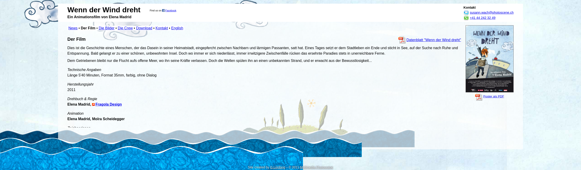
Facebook (170, 10)
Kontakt (161, 28)
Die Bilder (107, 28)
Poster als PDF (493, 96)
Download (144, 28)
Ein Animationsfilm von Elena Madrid (99, 17)
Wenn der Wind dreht (103, 10)
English (177, 28)
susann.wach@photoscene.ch (492, 12)
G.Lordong (277, 167)
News (72, 28)
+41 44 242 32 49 (482, 18)
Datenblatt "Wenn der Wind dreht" (433, 40)
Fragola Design (108, 104)
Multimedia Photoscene (316, 167)
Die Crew (125, 28)
